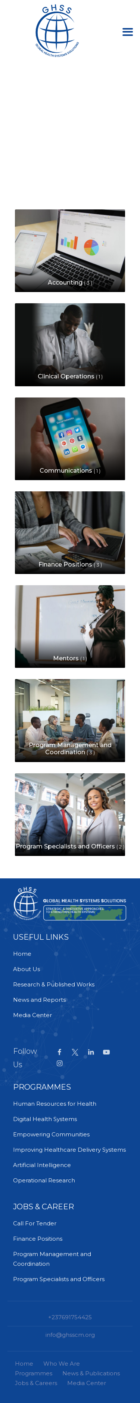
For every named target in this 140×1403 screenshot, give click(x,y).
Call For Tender (34, 1223)
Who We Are (61, 1363)
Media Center (32, 1015)
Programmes (33, 1373)
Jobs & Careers (36, 1383)
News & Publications (91, 1373)
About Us (26, 969)
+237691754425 (70, 1317)
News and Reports (39, 999)
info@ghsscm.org (70, 1334)
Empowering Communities (51, 1134)
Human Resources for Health (54, 1103)
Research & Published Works (53, 984)
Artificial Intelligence (42, 1165)
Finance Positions (37, 1238)
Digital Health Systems (45, 1119)
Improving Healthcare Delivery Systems (69, 1149)
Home (22, 953)
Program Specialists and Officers (59, 1279)
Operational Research (44, 1180)
